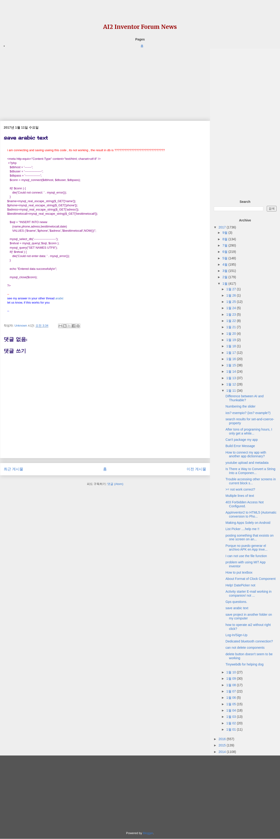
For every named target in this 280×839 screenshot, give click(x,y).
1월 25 (231, 302)
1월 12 (231, 384)
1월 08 (231, 685)
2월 (225, 277)
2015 (222, 745)
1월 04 (231, 710)
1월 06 (231, 697)
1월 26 (231, 295)
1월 (225, 283)
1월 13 (231, 378)
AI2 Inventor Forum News (140, 26)
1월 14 (231, 371)
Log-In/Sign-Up (236, 635)
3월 (225, 271)
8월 (225, 239)
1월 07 (231, 691)
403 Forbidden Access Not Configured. (244, 504)
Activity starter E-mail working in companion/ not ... (248, 593)
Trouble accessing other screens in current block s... (250, 481)
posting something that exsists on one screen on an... (249, 537)
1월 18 (231, 346)
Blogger (148, 833)
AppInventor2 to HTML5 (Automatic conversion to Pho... (250, 514)
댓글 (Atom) (115, 484)
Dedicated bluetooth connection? (249, 641)
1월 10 (231, 672)
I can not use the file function (246, 556)
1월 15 (231, 365)
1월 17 (231, 352)
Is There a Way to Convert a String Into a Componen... (250, 471)
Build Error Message (240, 446)
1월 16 (231, 359)
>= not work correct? (240, 489)
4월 (225, 264)
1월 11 (231, 390)
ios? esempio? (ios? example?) (247, 413)
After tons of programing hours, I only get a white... (248, 431)
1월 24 (231, 308)
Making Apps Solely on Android (247, 523)
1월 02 (231, 723)
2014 (222, 752)
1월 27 (231, 289)
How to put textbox (238, 572)
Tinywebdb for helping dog (244, 664)
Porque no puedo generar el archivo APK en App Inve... (246, 548)
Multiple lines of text (239, 496)
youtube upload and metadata (246, 463)
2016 (222, 739)
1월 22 (231, 321)
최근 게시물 (13, 469)
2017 (222, 227)
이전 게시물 (196, 469)
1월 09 (231, 678)
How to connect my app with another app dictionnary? (245, 454)
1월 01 (231, 729)
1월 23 (231, 314)
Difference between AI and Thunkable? (244, 398)
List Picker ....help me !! (242, 529)
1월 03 (231, 717)
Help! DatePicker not (240, 585)
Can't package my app (241, 439)
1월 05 (231, 704)
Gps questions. (236, 602)
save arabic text (236, 608)
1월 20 (231, 333)
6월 (225, 252)
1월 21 (231, 327)
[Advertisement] (105, 81)
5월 (225, 258)
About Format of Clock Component (250, 579)
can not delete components (244, 647)
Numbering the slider (240, 406)
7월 (225, 245)
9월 (225, 232)
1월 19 (231, 340)
